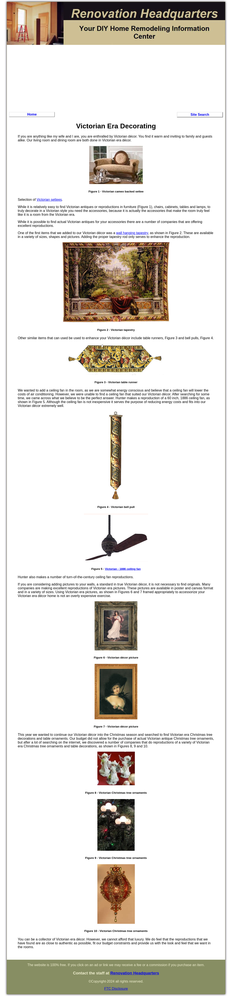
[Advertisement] (116, 78)
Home (32, 114)
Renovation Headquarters (134, 973)
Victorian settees (49, 199)
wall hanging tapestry (132, 233)
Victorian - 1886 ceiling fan (123, 569)
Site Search (199, 114)
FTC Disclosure (116, 988)
